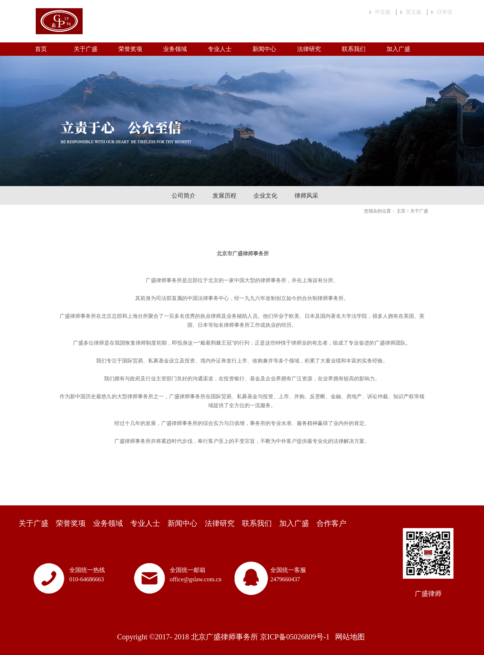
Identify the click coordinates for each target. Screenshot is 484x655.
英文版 (413, 12)
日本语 (444, 12)
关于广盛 (419, 211)
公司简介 (183, 195)
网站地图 (348, 637)
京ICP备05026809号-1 (295, 637)
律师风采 (306, 195)
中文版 (383, 12)
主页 (401, 211)
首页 (41, 49)
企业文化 (265, 195)
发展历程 (224, 195)
